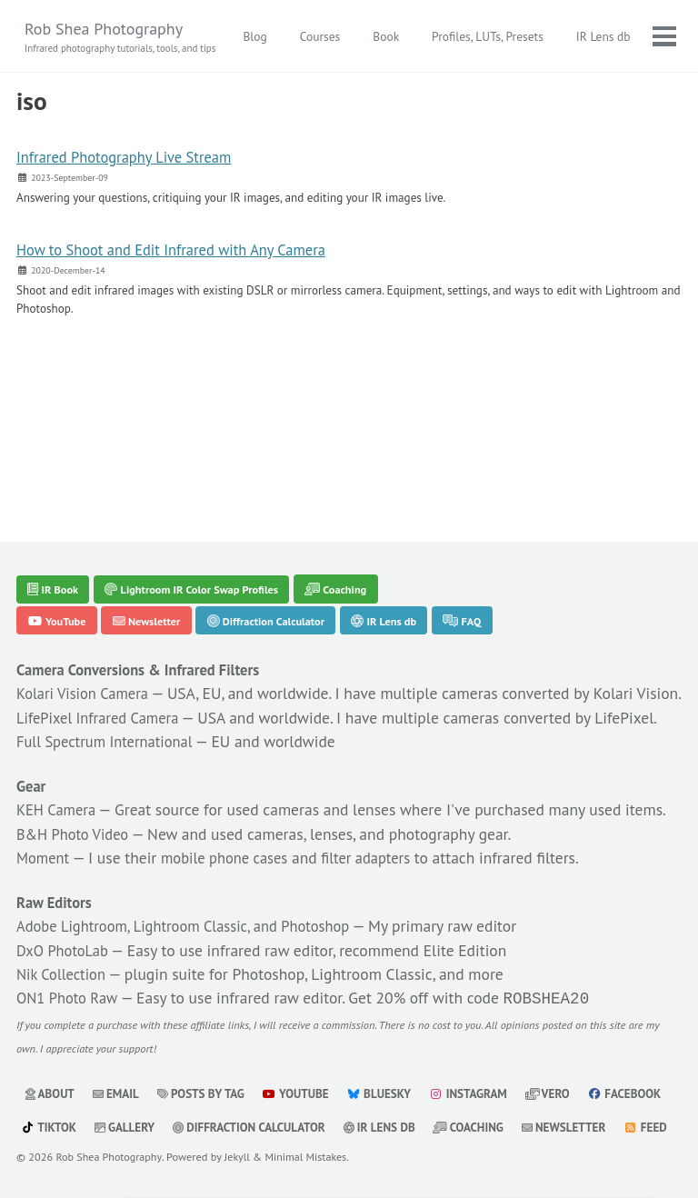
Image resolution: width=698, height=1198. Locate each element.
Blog (342, 36)
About (50, 1061)
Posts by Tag (208, 1061)
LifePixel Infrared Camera (105, 627)
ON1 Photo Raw (71, 964)
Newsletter (156, 502)
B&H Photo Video (77, 796)
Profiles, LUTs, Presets (574, 36)
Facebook (59, 1095)
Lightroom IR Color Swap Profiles (206, 468)
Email (119, 1061)
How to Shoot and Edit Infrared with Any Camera (185, 253)
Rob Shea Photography (123, 37)
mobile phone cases (237, 821)
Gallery (222, 1095)
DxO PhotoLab (66, 915)
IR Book (56, 468)
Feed (150, 1129)
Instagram (483, 1061)
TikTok (144, 1095)
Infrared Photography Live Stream (134, 158)
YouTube (60, 502)
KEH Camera (59, 747)
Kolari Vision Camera (88, 578)
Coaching (362, 468)
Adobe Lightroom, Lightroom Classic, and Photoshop (198, 891)
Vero (566, 1061)
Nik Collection (65, 940)
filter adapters (390, 821)
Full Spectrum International (112, 676)
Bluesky (391, 1061)
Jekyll (239, 1157)
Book (472, 36)
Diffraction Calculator (285, 502)
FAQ (497, 502)
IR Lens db (413, 502)
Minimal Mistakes (309, 1157)
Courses (406, 36)
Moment (45, 821)
